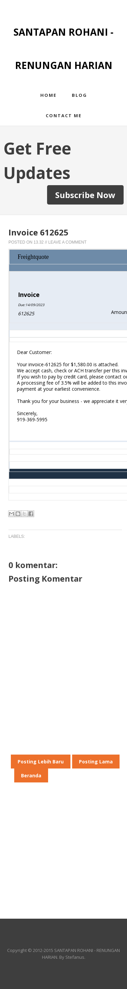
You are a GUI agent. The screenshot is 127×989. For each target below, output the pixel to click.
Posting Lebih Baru (41, 761)
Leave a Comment (67, 242)
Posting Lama (96, 761)
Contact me (64, 115)
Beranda (31, 775)
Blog (79, 95)
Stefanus (74, 957)
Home (48, 95)
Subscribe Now (85, 194)
